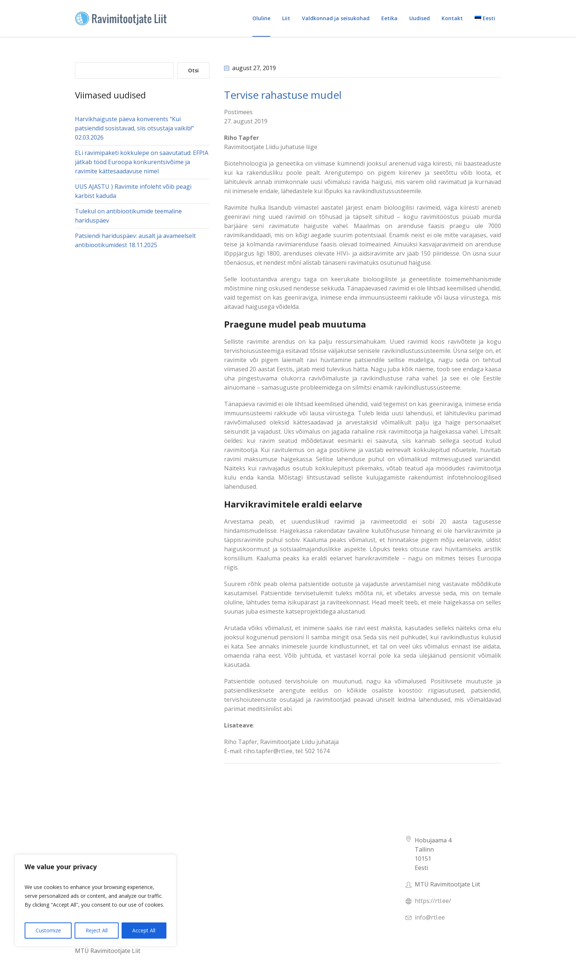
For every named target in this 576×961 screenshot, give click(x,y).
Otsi (193, 70)
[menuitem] (485, 18)
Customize (48, 930)
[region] (95, 900)
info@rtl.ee (430, 917)
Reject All (97, 930)
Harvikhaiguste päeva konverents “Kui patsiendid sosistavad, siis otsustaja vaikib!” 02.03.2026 (134, 128)
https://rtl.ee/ (433, 901)
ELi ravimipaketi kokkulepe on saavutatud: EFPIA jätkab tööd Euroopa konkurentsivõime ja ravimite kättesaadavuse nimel (141, 162)
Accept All (143, 930)
